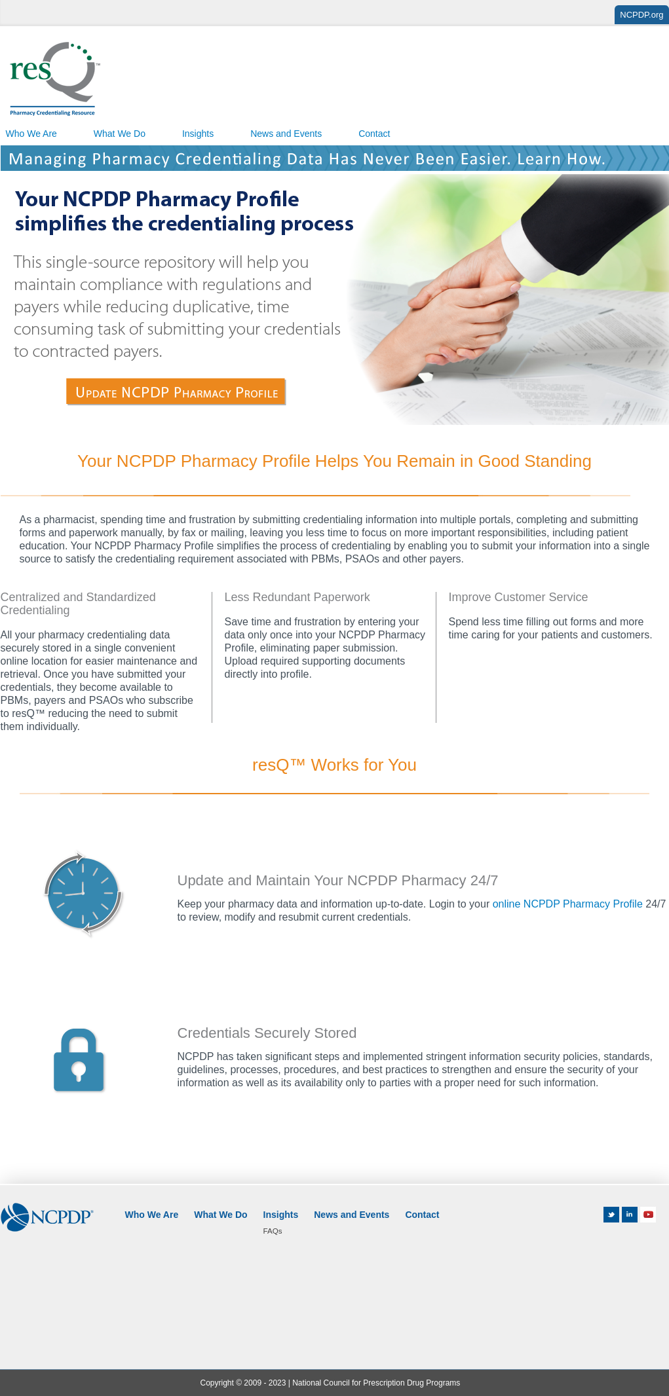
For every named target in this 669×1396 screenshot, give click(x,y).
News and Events (286, 133)
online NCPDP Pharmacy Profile (568, 903)
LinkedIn (630, 1214)
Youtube (650, 1214)
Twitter (611, 1214)
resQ (55, 79)
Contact (374, 133)
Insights (198, 133)
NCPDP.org (641, 15)
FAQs (272, 1230)
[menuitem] (119, 132)
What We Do (119, 133)
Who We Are (152, 1214)
